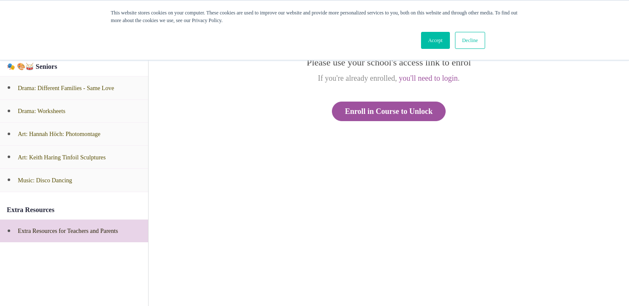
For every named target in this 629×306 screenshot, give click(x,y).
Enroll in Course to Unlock (389, 111)
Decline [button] (470, 40)
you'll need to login (428, 78)
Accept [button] (435, 40)
